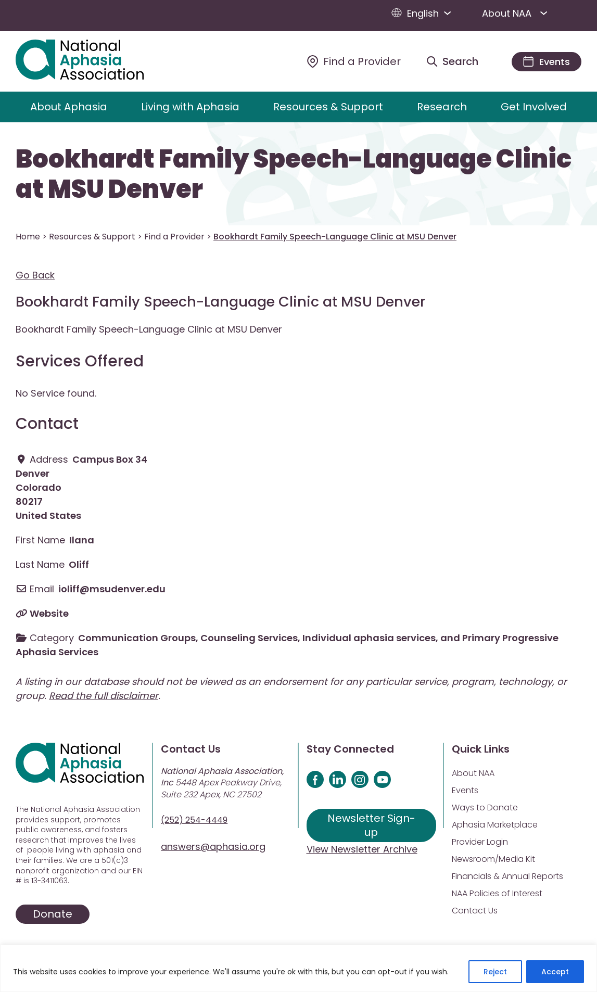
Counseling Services (249, 637)
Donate (52, 914)
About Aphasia (68, 106)
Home (28, 237)
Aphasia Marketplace (495, 825)
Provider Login (480, 842)
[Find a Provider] (354, 61)
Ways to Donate (485, 807)
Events (465, 790)
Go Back (35, 275)
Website (49, 613)
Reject (495, 971)
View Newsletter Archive (362, 849)
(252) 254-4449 (194, 820)
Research (442, 106)
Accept (555, 971)
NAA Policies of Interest (497, 893)
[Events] (546, 61)
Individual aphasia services (369, 637)
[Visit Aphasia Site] (92, 61)
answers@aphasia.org (213, 846)
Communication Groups (137, 637)
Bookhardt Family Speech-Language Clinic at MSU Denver (293, 174)
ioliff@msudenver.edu (112, 588)
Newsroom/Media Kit (493, 859)
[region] (298, 968)
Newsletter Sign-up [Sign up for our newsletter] (371, 825)
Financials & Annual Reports (507, 876)
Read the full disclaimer (103, 695)
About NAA (516, 13)
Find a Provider (174, 237)
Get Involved (534, 106)
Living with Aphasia (190, 106)
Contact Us (475, 911)
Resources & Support (328, 106)
